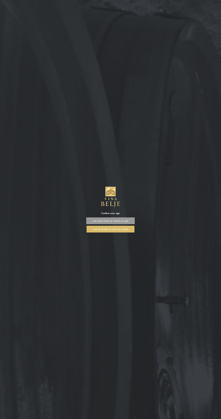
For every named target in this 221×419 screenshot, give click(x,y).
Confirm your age (110, 213)
